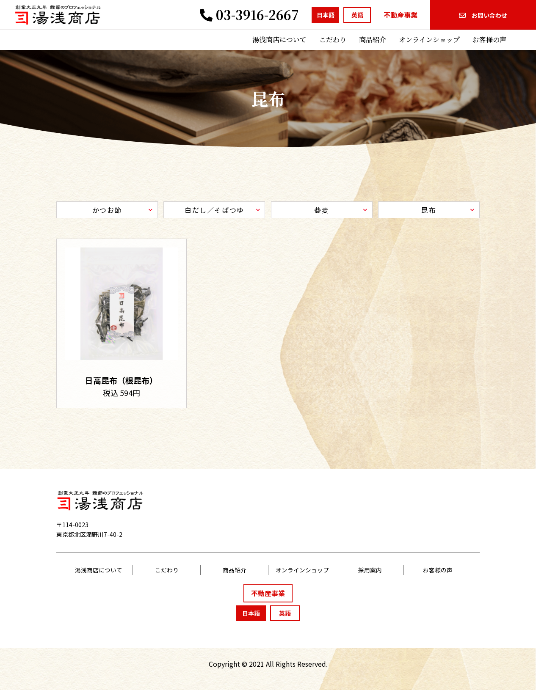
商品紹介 (372, 39)
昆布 (428, 210)
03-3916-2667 (249, 14)
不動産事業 (400, 15)
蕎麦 (321, 210)
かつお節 (107, 210)
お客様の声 (489, 39)
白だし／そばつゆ (214, 210)
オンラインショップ (429, 39)
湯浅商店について (279, 39)
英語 (357, 15)
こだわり (332, 39)
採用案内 (370, 570)
